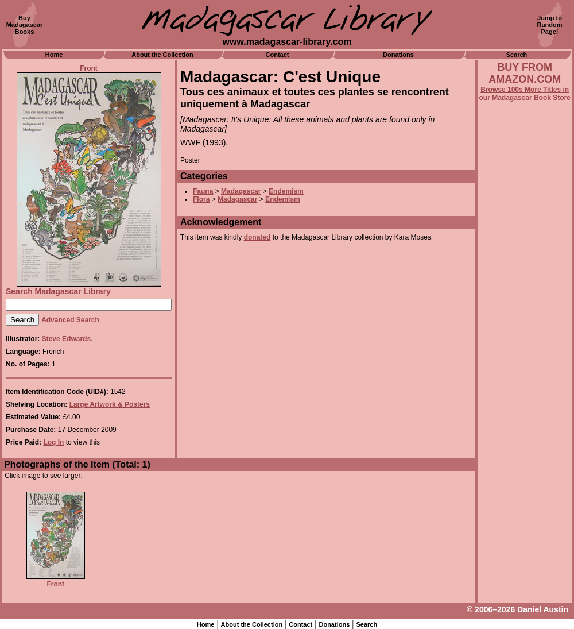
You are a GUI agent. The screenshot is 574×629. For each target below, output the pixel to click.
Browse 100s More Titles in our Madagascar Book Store (525, 94)
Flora (201, 199)
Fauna (203, 191)
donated (257, 237)
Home (54, 54)
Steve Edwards (66, 339)
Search (517, 54)
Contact (277, 54)
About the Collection (162, 54)
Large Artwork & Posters (109, 404)
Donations (398, 54)
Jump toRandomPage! (550, 24)
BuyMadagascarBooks (24, 24)
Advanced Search (70, 320)
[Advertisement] (525, 412)
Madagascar (241, 191)
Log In (53, 442)
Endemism (286, 191)
